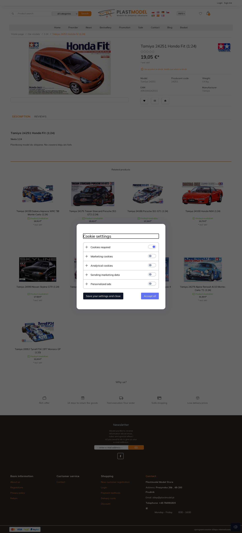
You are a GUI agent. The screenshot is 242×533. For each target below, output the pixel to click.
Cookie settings (97, 236)
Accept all (150, 295)
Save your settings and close (103, 295)
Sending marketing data (105, 274)
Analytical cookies (102, 265)
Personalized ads (101, 283)
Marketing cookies (102, 256)
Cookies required (100, 247)
